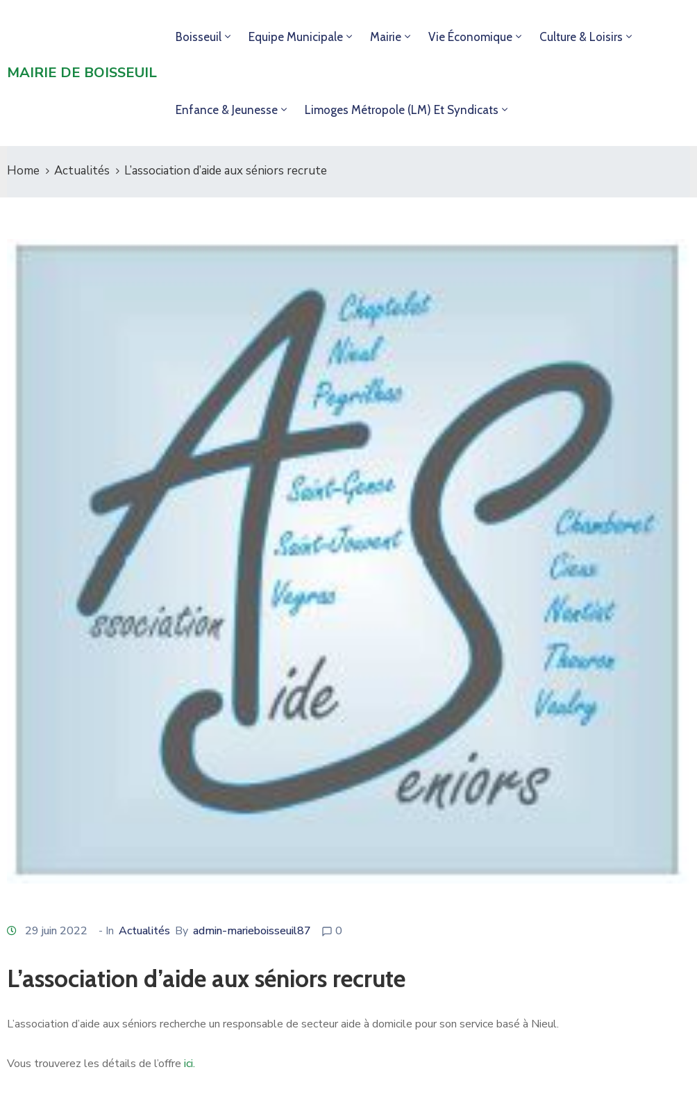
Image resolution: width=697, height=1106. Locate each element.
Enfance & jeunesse (227, 110)
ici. (189, 1063)
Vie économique (470, 37)
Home (23, 171)
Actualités (82, 171)
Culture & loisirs (581, 37)
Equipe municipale (296, 37)
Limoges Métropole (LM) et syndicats (401, 110)
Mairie (385, 37)
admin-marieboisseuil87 (252, 930)
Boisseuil (198, 37)
